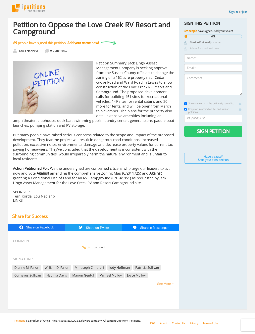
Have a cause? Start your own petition (213, 158)
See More (164, 284)
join (244, 12)
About (163, 323)
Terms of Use (210, 323)
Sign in (233, 12)
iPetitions (28, 8)
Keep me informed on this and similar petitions (206, 111)
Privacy (194, 323)
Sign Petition (213, 131)
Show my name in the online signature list (208, 103)
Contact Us (178, 323)
